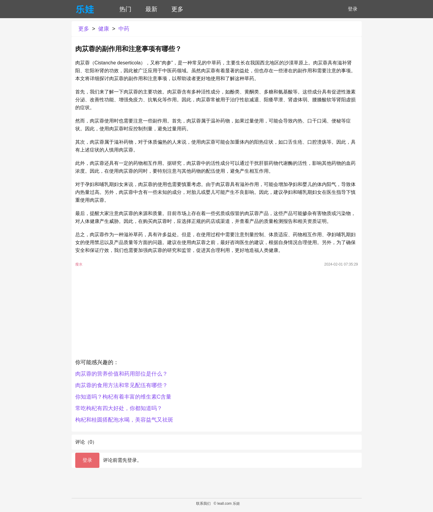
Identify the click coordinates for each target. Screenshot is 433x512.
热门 (125, 9)
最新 (151, 9)
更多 (177, 9)
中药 (123, 29)
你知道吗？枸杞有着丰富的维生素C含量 (123, 397)
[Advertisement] (216, 314)
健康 (103, 29)
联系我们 (203, 503)
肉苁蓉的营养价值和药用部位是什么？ (121, 374)
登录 (352, 8)
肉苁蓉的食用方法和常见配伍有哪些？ (121, 385)
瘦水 (78, 264)
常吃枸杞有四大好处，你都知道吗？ (118, 408)
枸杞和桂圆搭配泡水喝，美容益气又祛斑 (124, 420)
